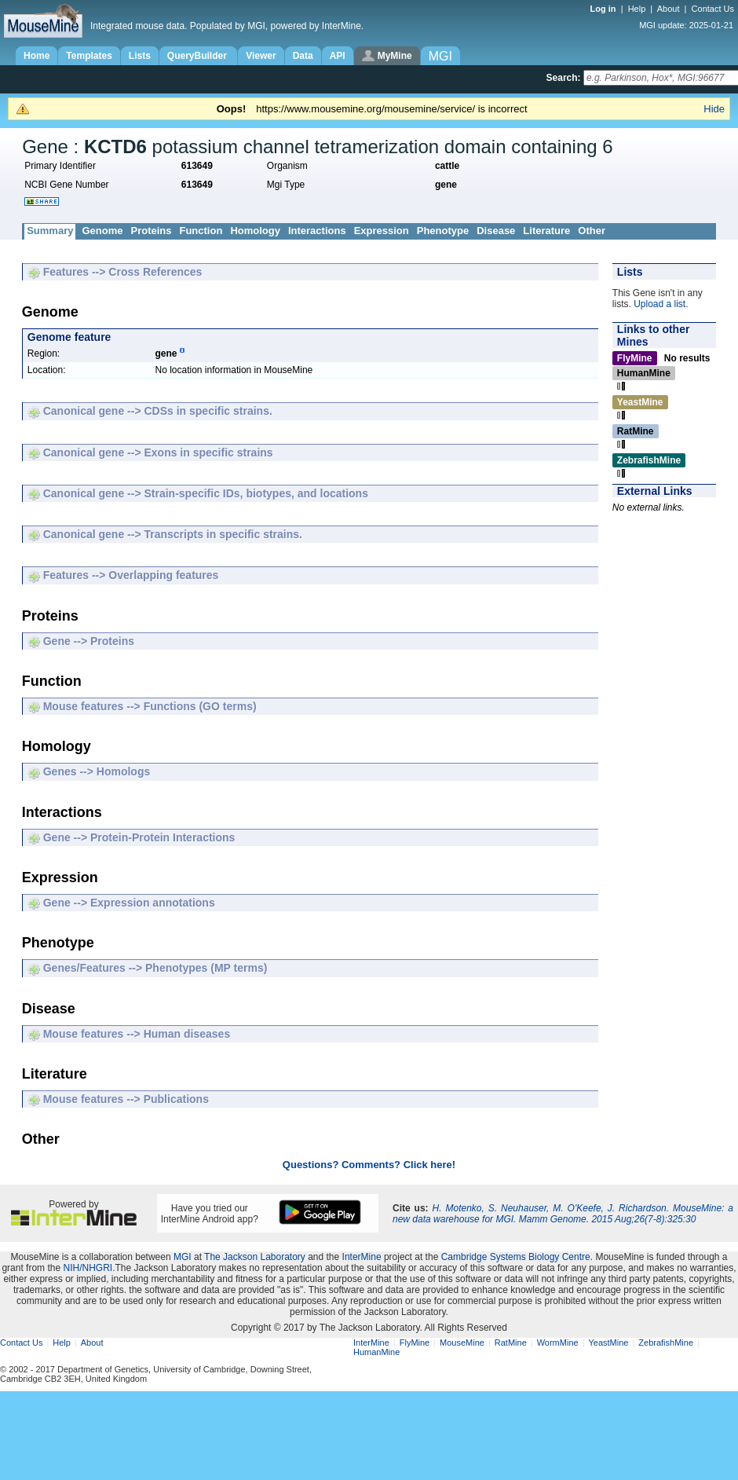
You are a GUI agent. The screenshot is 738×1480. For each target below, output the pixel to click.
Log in (604, 8)
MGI (183, 1256)
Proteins (150, 230)
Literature (546, 230)
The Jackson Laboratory (254, 1256)
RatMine (511, 1342)
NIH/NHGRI (87, 1267)
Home (36, 55)
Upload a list (659, 304)
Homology (255, 230)
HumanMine (376, 1352)
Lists (140, 55)
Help (637, 8)
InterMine (362, 1256)
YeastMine (608, 1342)
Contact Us (713, 8)
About (668, 8)
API (337, 55)
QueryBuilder (198, 55)
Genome (102, 230)
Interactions (317, 230)
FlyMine (415, 1342)
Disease (496, 230)
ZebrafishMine (665, 1342)
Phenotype (443, 230)
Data (303, 55)
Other (591, 230)
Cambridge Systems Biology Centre (515, 1256)
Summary (50, 230)
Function (200, 230)
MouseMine (462, 1342)
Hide (714, 109)
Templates (88, 55)
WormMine (558, 1342)
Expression (381, 230)
